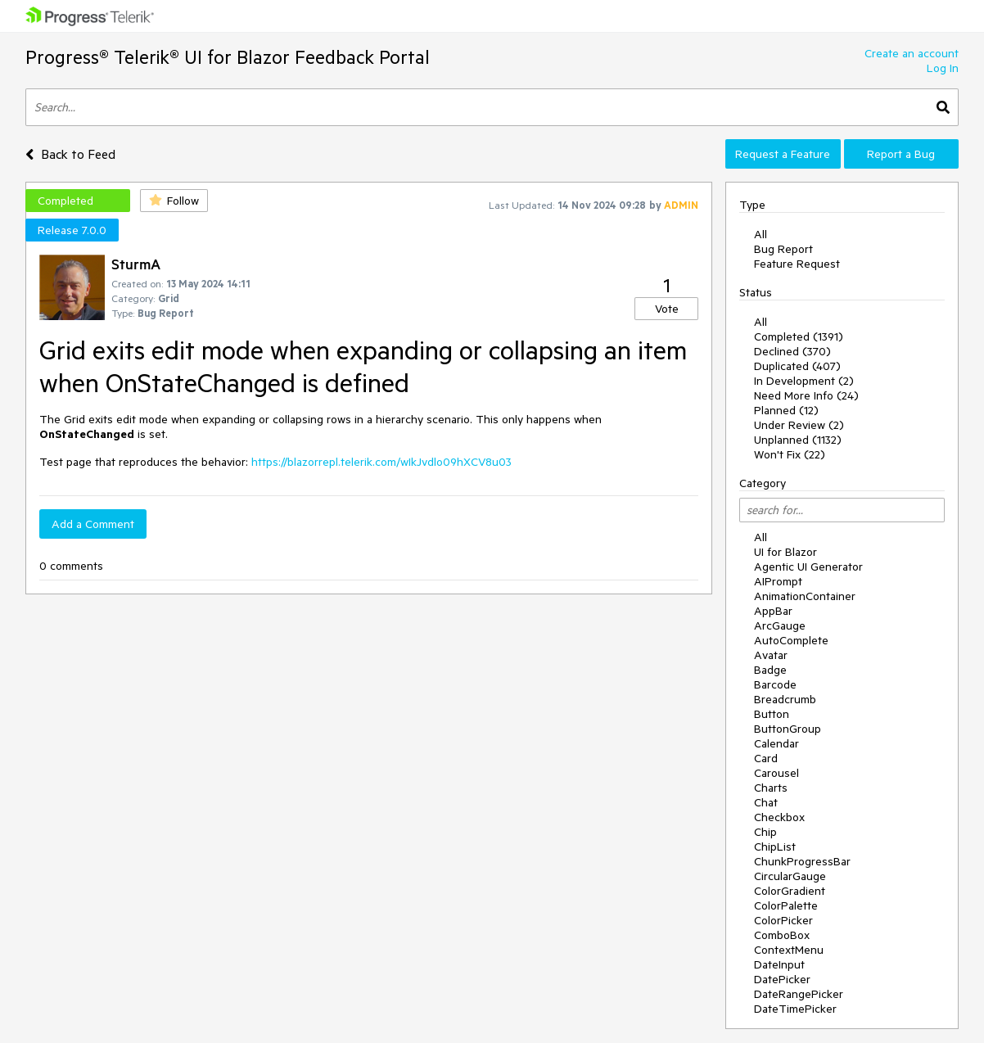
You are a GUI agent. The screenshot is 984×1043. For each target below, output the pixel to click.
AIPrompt (778, 581)
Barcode (775, 684)
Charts (771, 787)
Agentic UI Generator (808, 566)
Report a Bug (901, 154)
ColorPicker (783, 920)
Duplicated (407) (797, 366)
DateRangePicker (798, 994)
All (760, 234)
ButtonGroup (787, 728)
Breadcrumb (785, 699)
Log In (943, 68)
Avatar (771, 655)
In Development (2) (804, 380)
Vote (667, 308)
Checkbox (779, 817)
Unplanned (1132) (798, 439)
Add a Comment (93, 524)
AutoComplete (791, 640)
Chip (765, 831)
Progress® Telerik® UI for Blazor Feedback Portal (227, 57)
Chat (766, 802)
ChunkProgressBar (802, 861)
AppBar (773, 610)
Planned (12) (786, 410)
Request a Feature (782, 154)
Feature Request (797, 263)
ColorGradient (789, 890)
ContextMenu (789, 949)
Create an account (911, 53)
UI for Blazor (785, 551)
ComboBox (782, 935)
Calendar (776, 743)
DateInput (779, 964)
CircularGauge (790, 876)
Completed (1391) (798, 336)
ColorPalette (786, 905)
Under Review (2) (799, 425)
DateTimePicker (795, 1008)
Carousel (776, 772)
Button (771, 714)
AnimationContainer (804, 596)
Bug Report (783, 249)
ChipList (775, 846)
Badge (770, 669)
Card (766, 758)
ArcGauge (780, 625)
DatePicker (782, 979)
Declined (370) (792, 351)
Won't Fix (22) (789, 454)
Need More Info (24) (806, 395)
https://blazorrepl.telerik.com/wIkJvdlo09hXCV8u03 (381, 461)
